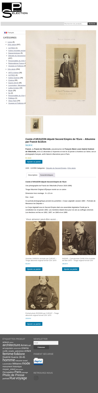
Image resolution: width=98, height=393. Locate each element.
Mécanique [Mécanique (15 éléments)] (19, 369)
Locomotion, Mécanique (17, 85)
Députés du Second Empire (18, 56)
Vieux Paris (12, 101)
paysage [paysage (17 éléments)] (25, 372)
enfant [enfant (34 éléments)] (27, 351)
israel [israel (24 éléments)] (25, 360)
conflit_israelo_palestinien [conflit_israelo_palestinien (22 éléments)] (13, 351)
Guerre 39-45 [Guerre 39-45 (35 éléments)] (18, 357)
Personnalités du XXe (16, 96)
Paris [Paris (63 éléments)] (18, 372)
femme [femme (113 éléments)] (8, 354)
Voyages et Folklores (16, 66)
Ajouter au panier (34, 162)
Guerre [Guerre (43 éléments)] (7, 357)
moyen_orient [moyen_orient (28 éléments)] (9, 369)
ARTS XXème (13, 73)
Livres (10, 42)
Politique (11, 98)
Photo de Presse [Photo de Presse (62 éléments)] (13, 375)
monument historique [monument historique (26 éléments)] (12, 366)
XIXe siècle (12, 45)
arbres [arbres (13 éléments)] (11, 342)
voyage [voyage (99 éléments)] (21, 378)
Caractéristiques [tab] (46, 175)
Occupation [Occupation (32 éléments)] (8, 372)
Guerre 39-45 (13, 83)
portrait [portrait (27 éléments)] (6, 378)
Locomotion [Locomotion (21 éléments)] (7, 364)
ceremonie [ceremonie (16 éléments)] (17, 348)
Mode (10, 90)
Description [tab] (33, 175)
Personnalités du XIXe (16, 61)
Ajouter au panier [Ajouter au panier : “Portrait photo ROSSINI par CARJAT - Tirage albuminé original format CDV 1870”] (34, 324)
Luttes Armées (13, 88)
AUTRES (11, 48)
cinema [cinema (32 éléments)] (25, 348)
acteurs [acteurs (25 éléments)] (6, 342)
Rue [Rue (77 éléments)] (12, 378)
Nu (9, 93)
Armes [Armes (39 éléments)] (24, 345)
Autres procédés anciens (17, 51)
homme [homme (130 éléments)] (9, 360)
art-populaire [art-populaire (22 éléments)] (8, 348)
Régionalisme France (16, 63)
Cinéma (11, 80)
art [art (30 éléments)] (29, 345)
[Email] (46, 343)
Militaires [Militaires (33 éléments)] (17, 363)
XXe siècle (11, 69)
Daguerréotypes (14, 53)
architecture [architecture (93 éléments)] (11, 345)
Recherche (92, 23)
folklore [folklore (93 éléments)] (19, 354)
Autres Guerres (14, 78)
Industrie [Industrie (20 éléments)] (18, 361)
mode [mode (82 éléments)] (26, 363)
